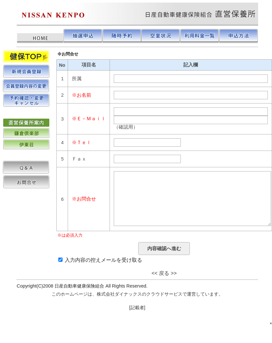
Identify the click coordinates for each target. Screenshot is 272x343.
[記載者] (137, 320)
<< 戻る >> (164, 286)
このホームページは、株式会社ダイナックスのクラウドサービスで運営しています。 (137, 306)
